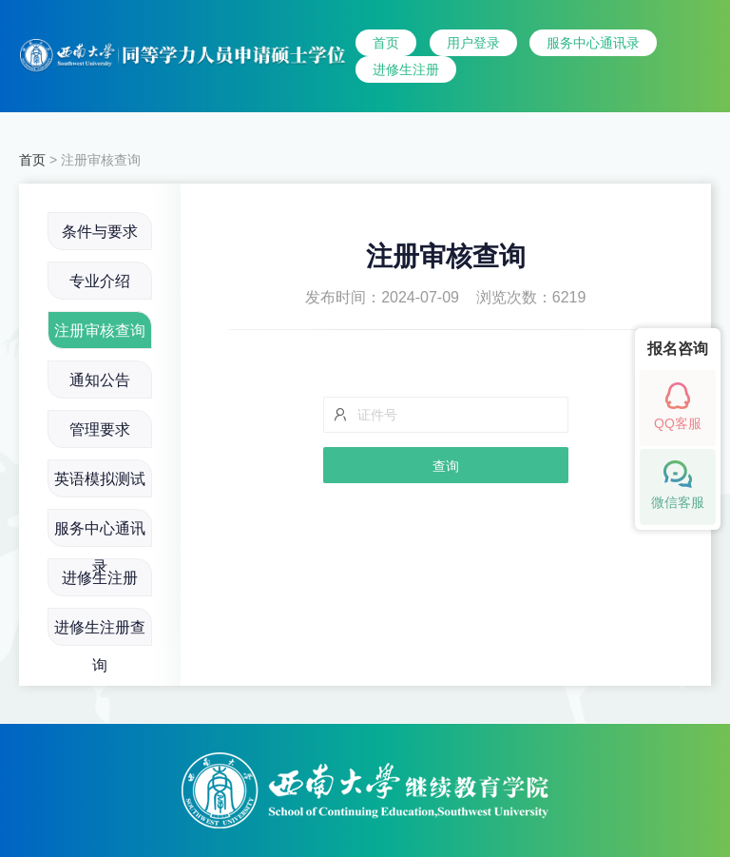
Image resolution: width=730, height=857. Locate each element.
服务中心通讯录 (593, 42)
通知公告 (99, 380)
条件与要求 (100, 232)
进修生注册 (406, 69)
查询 (445, 466)
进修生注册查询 (99, 632)
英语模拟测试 (99, 479)
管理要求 (99, 429)
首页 (386, 42)
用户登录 (473, 42)
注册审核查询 (99, 330)
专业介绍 (99, 281)
